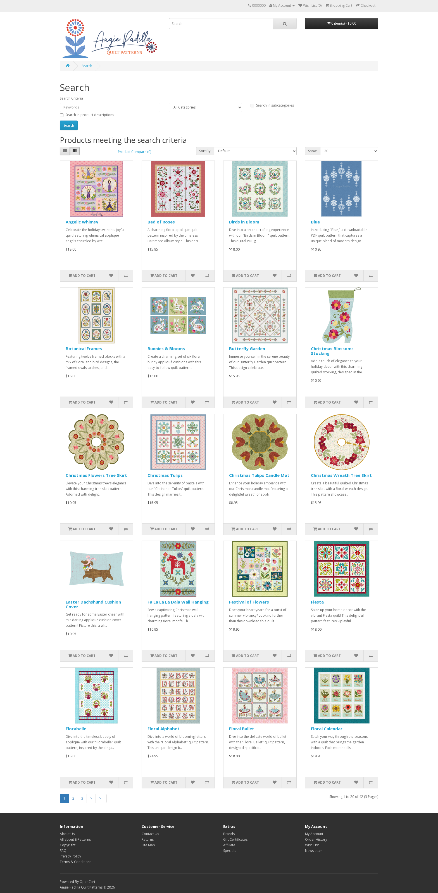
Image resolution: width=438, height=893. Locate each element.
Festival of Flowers (249, 602)
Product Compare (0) (134, 151)
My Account (314, 833)
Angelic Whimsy (82, 222)
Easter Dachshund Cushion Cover (93, 604)
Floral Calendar (326, 728)
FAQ (63, 850)
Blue (315, 222)
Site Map (148, 845)
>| (101, 798)
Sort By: (205, 151)
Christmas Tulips (165, 475)
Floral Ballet (241, 728)
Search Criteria (71, 98)
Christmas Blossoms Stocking (332, 351)
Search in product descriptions (87, 114)
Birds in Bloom (244, 222)
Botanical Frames (84, 348)
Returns (148, 839)
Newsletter (313, 850)
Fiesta (317, 602)
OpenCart (87, 881)
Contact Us (150, 833)
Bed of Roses (161, 222)
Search (87, 65)
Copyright (67, 845)
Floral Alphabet (163, 728)
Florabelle (76, 728)
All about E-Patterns (75, 839)
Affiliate (229, 845)
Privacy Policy (70, 856)
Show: (312, 151)
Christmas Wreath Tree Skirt (341, 475)
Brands (229, 833)
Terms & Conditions (75, 861)
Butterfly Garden (247, 348)
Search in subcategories (272, 105)
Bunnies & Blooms (166, 348)
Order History (316, 839)
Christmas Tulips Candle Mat (259, 475)
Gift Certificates (235, 839)
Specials (229, 850)
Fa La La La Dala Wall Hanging (178, 602)
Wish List (312, 845)
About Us (67, 833)
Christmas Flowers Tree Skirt (96, 475)
